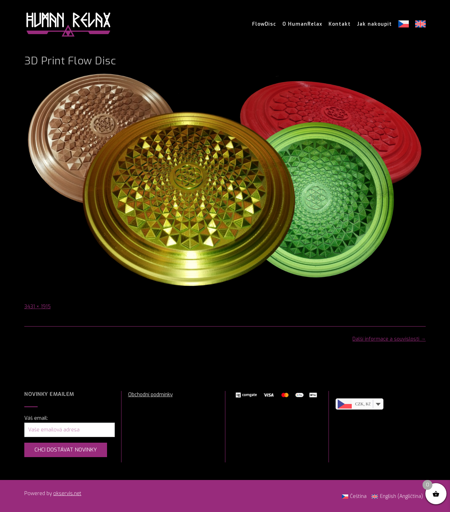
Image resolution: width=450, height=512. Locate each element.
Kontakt (340, 24)
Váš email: (36, 418)
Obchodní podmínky (150, 394)
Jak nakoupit (374, 24)
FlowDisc (264, 24)
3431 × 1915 (37, 306)
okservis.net (67, 493)
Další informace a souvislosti (389, 339)
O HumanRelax (302, 24)
